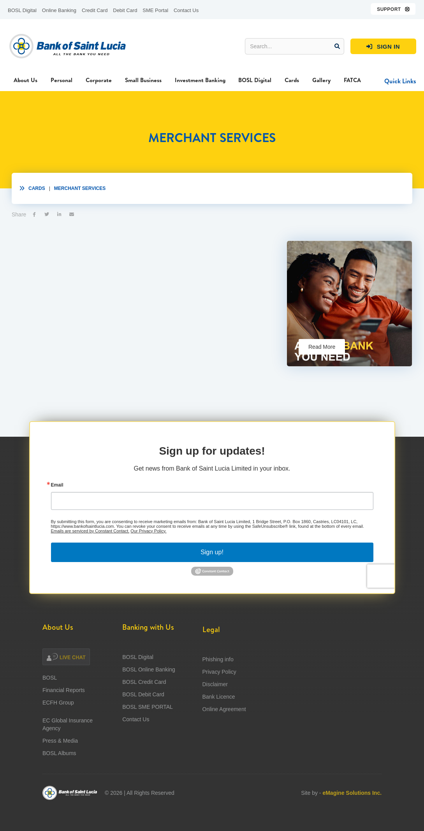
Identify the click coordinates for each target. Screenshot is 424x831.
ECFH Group (58, 727)
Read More (321, 347)
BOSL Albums (59, 777)
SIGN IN (383, 46)
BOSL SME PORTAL (147, 737)
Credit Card (94, 10)
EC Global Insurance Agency (67, 748)
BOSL (49, 702)
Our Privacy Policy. (148, 555)
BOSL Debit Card (143, 725)
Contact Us (186, 10)
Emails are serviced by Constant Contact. (90, 555)
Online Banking (59, 10)
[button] (393, 9)
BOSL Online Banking (148, 700)
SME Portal (155, 10)
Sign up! (212, 576)
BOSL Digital (22, 10)
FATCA (352, 80)
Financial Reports (63, 714)
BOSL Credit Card (144, 712)
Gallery (321, 80)
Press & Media (60, 765)
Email (57, 509)
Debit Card (125, 10)
